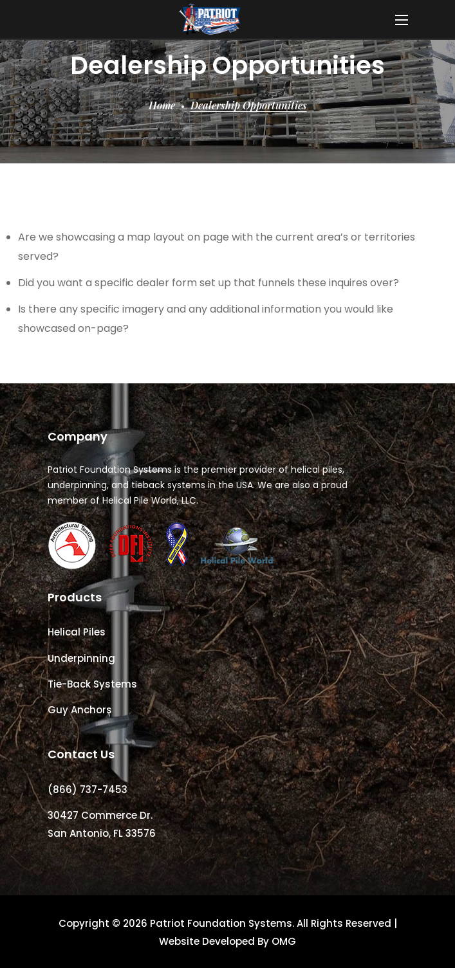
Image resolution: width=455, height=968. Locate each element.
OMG (284, 941)
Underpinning (81, 658)
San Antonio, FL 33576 (102, 833)
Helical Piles (77, 632)
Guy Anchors (80, 710)
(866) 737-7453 (87, 789)
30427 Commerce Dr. (100, 815)
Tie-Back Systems (92, 684)
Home (162, 105)
